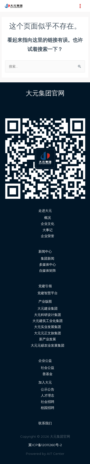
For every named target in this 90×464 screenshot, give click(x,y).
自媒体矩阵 (47, 270)
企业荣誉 (47, 236)
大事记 (47, 230)
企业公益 (45, 361)
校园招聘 (47, 408)
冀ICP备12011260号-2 (45, 445)
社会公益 (47, 368)
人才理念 (47, 395)
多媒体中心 (47, 264)
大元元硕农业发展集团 (47, 345)
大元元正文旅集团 (47, 333)
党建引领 (45, 286)
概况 (47, 218)
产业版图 (45, 301)
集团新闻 (47, 258)
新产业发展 (47, 339)
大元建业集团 (47, 308)
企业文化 (47, 224)
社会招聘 (47, 402)
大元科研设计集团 (47, 315)
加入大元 (45, 382)
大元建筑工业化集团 (47, 321)
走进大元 (45, 211)
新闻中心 (45, 251)
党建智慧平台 (47, 293)
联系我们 (45, 423)
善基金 (47, 374)
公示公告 (47, 389)
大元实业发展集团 (47, 327)
